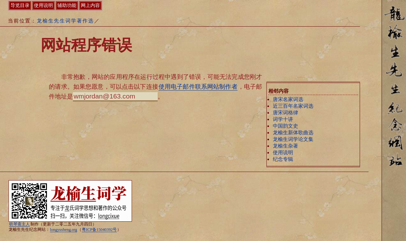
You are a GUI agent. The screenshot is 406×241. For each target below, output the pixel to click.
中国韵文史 (285, 126)
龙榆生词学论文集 (293, 139)
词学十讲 (283, 119)
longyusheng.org (63, 229)
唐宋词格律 (285, 112)
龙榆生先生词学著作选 (65, 20)
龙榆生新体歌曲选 (293, 132)
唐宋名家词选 (288, 99)
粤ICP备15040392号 (99, 229)
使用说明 (283, 152)
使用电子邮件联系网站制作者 (198, 86)
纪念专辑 (283, 159)
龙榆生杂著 (285, 146)
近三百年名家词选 (293, 106)
